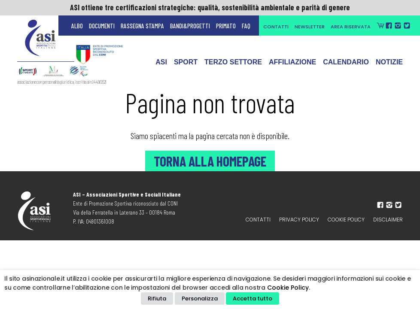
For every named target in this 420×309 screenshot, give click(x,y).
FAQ (246, 26)
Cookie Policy (346, 219)
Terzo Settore (233, 66)
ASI (161, 66)
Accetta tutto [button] (252, 298)
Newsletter (310, 26)
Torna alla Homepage (210, 161)
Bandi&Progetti (190, 26)
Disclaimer (388, 219)
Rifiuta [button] (157, 298)
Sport (186, 66)
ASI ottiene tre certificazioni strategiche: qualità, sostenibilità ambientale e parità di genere (210, 7)
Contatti (276, 26)
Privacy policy (299, 219)
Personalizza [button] (200, 298)
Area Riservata (351, 26)
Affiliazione (292, 66)
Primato (226, 26)
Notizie (389, 66)
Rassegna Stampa (142, 26)
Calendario (346, 66)
